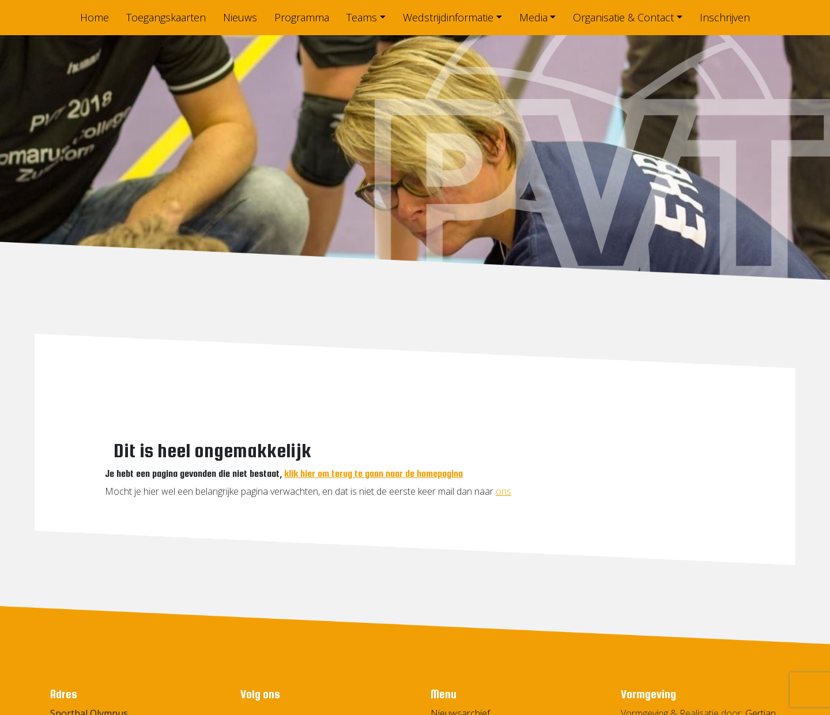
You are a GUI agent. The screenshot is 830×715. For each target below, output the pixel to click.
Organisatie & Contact (623, 17)
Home (94, 17)
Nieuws (240, 17)
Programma (301, 17)
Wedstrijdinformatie (448, 17)
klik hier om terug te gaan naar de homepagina (373, 473)
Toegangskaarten (166, 17)
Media (533, 17)
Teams (361, 17)
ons (503, 491)
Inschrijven (725, 17)
